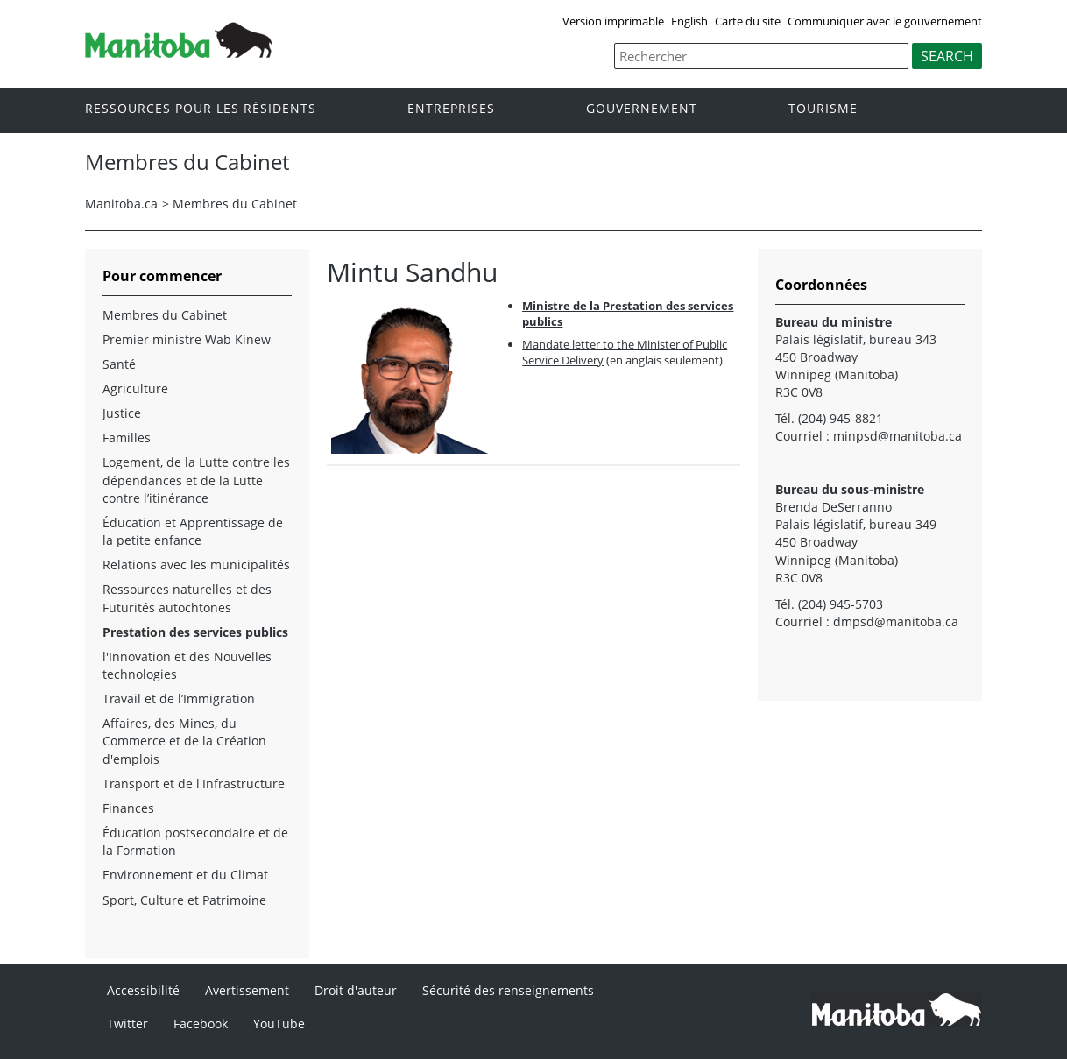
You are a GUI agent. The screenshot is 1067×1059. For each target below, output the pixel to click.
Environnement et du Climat (185, 874)
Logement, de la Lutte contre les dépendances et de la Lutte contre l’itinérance (196, 479)
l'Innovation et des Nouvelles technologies (187, 665)
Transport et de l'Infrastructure (193, 783)
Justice (121, 413)
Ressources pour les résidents (200, 109)
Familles (126, 437)
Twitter (127, 1023)
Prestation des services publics (195, 632)
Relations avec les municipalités (196, 564)
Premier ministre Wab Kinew (186, 339)
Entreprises (451, 109)
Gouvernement (641, 109)
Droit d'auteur (355, 990)
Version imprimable (613, 21)
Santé (119, 364)
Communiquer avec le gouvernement (885, 21)
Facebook (200, 1023)
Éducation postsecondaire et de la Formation (195, 841)
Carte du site (748, 21)
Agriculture (135, 388)
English (689, 21)
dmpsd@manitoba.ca (895, 621)
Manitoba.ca (121, 203)
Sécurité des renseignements (508, 990)
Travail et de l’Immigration (178, 698)
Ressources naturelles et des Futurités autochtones (187, 598)
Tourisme (823, 109)
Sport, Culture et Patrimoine (184, 900)
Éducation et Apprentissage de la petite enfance (192, 531)
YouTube (279, 1023)
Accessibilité (143, 990)
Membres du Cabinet (235, 203)
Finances (128, 808)
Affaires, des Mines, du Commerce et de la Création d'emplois (184, 740)
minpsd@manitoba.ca (897, 435)
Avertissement (247, 990)
